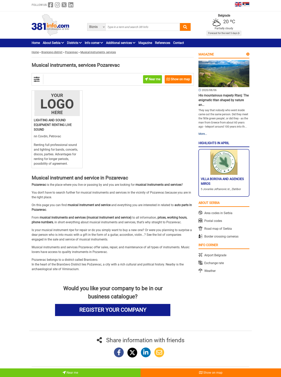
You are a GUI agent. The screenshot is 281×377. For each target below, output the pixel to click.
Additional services (120, 43)
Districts (74, 43)
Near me (70, 372)
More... (202, 133)
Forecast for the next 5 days (224, 33)
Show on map (210, 372)
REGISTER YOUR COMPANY (112, 310)
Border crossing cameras (221, 236)
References (162, 43)
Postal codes (213, 221)
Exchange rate (214, 263)
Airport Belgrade (215, 255)
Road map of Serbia (218, 228)
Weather (210, 271)
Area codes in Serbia (218, 213)
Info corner (94, 43)
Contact (178, 43)
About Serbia (53, 43)
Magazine (145, 43)
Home (36, 43)
